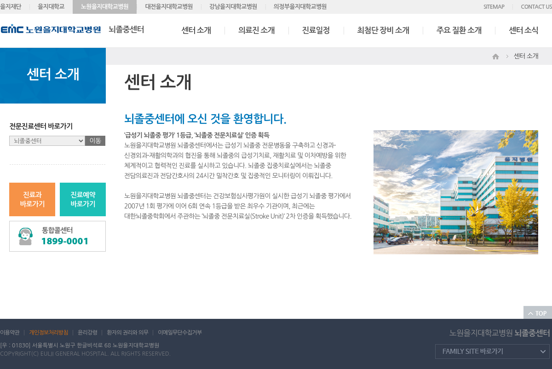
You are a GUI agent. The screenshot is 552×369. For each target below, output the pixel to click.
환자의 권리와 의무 (127, 332)
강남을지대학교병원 (233, 7)
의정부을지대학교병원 (300, 7)
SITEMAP (493, 7)
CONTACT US (536, 7)
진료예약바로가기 (82, 199)
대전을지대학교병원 (169, 7)
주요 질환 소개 (459, 31)
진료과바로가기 (32, 199)
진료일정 (316, 31)
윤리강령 (87, 332)
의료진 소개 (256, 31)
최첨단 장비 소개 (383, 31)
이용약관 (9, 332)
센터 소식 (523, 31)
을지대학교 (51, 7)
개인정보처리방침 (48, 332)
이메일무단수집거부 (179, 332)
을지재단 (10, 7)
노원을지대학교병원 (105, 7)
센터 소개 (196, 31)
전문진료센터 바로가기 (41, 126)
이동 (95, 141)
